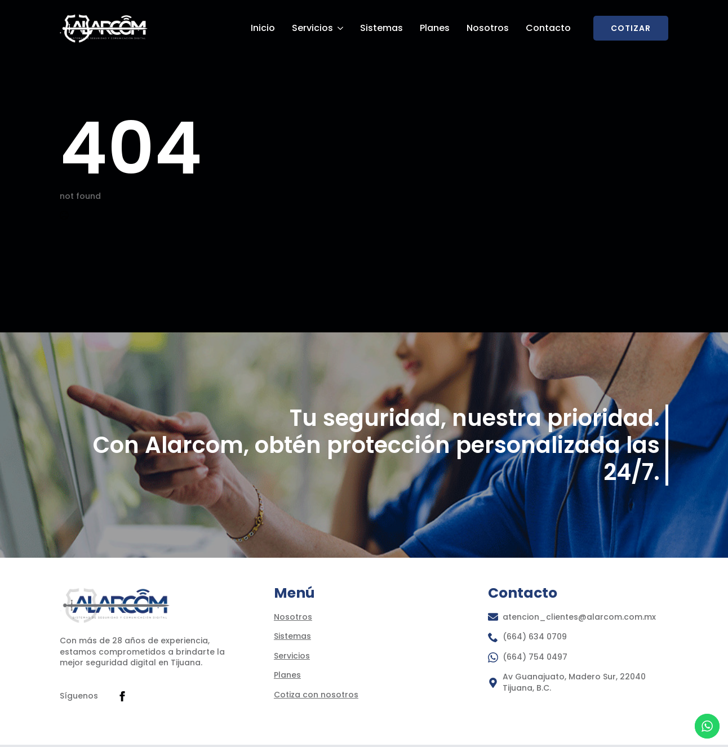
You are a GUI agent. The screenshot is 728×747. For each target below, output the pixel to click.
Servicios (312, 27)
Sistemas (381, 27)
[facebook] (122, 696)
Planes (435, 27)
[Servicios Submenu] (339, 28)
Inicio (263, 27)
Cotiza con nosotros (316, 694)
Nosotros (488, 27)
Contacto (548, 27)
